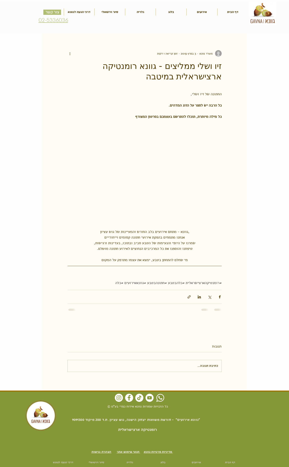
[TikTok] (139, 398)
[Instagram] (119, 398)
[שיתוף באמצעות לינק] (189, 297)
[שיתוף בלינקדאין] (199, 297)
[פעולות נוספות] (70, 53)
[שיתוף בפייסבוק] (220, 297)
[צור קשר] (52, 12)
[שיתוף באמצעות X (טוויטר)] (209, 297)
